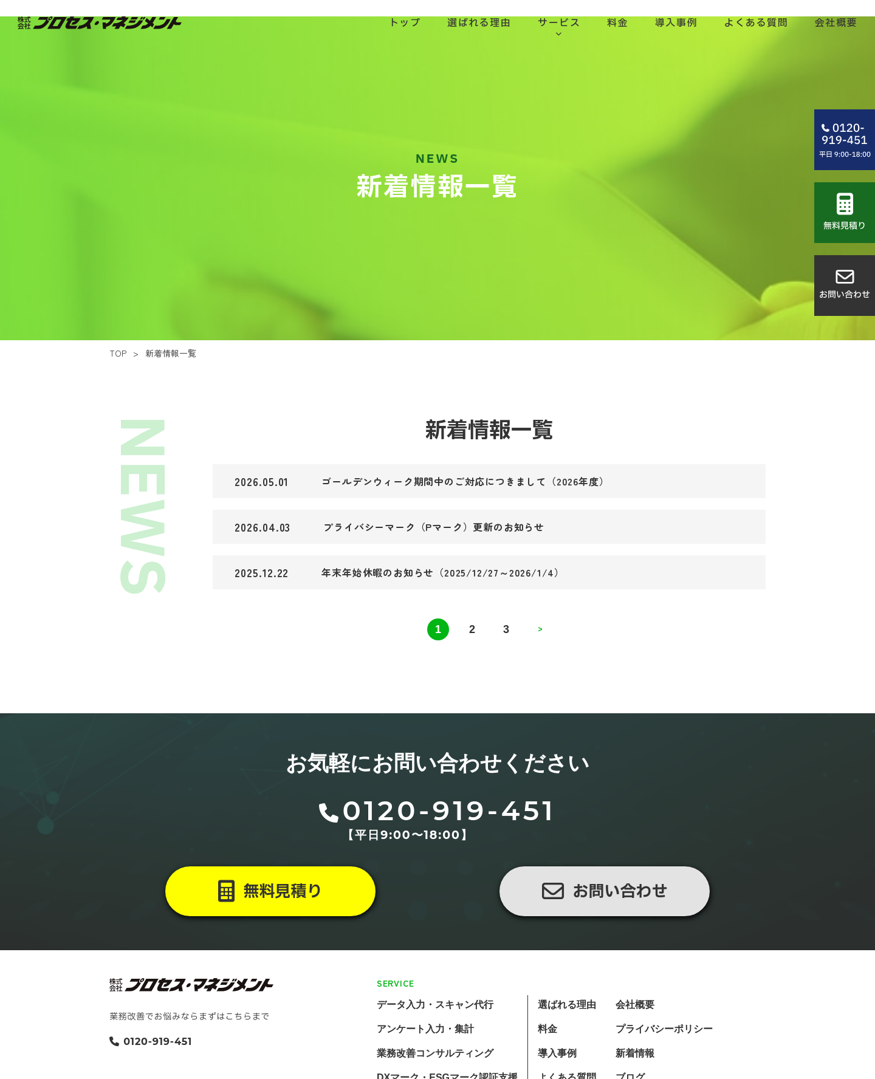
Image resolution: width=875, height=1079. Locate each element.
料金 (547, 1061)
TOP (117, 385)
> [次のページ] (540, 662)
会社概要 (635, 1037)
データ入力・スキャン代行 (435, 1037)
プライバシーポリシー (664, 1061)
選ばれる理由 (567, 1037)
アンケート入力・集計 (425, 1061)
